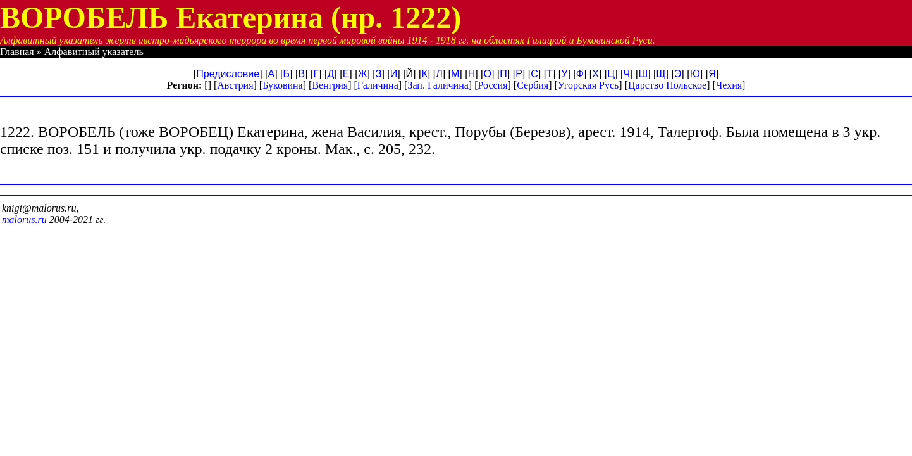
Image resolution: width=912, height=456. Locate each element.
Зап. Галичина (437, 85)
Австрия (235, 85)
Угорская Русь (588, 85)
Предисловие (227, 73)
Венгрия (330, 85)
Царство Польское (667, 85)
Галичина (377, 85)
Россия (492, 85)
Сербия (532, 85)
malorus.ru (24, 219)
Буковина (282, 85)
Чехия (729, 85)
